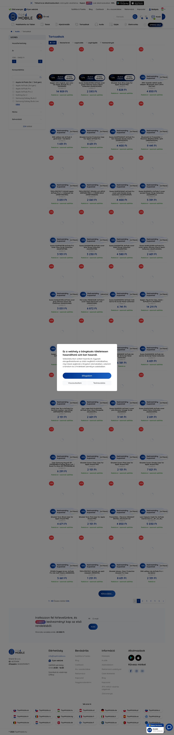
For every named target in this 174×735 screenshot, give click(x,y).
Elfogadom (87, 375)
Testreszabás (99, 383)
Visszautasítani (74, 383)
